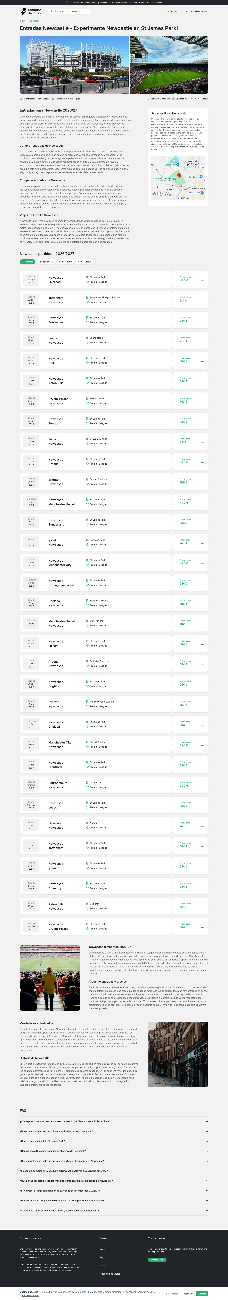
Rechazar (188, 1293)
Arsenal (199, 956)
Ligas (186, 11)
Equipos (177, 11)
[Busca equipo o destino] (72, 11)
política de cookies (30, 1295)
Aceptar (202, 1293)
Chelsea (93, 959)
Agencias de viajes (199, 11)
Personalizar (172, 1293)
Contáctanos (157, 1260)
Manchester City (184, 956)
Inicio (169, 11)
